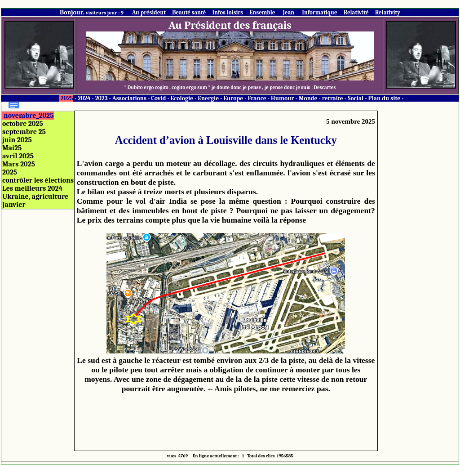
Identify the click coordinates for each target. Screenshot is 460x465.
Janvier (14, 205)
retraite (332, 98)
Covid (158, 98)
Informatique (320, 12)
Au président (149, 12)
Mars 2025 (18, 164)
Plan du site (384, 98)
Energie (208, 98)
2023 (101, 98)
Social (355, 98)
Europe (233, 98)
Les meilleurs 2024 (32, 188)
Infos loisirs (228, 12)
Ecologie (182, 98)
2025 (67, 98)
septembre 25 (24, 132)
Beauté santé (189, 12)
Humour (282, 98)
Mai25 (12, 148)
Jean (289, 12)
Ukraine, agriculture (35, 196)
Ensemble (262, 12)
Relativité (357, 12)
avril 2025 (18, 156)
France (257, 98)
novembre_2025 (28, 116)
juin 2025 (17, 140)
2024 (84, 98)
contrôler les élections (38, 180)
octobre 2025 (22, 124)
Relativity (387, 12)
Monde (308, 98)
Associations (129, 98)
